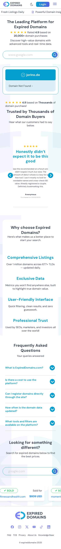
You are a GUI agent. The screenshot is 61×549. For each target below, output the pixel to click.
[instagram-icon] (19, 526)
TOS (15, 535)
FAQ (9, 535)
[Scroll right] (50, 175)
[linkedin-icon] (48, 526)
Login (42, 4)
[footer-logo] (30, 516)
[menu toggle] (55, 4)
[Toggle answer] (52, 367)
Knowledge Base (46, 535)
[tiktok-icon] (41, 526)
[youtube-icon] (34, 526)
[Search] (55, 55)
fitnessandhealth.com (13, 496)
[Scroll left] (10, 175)
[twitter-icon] (26, 526)
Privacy (22, 535)
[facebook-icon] (12, 526)
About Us (32, 535)
